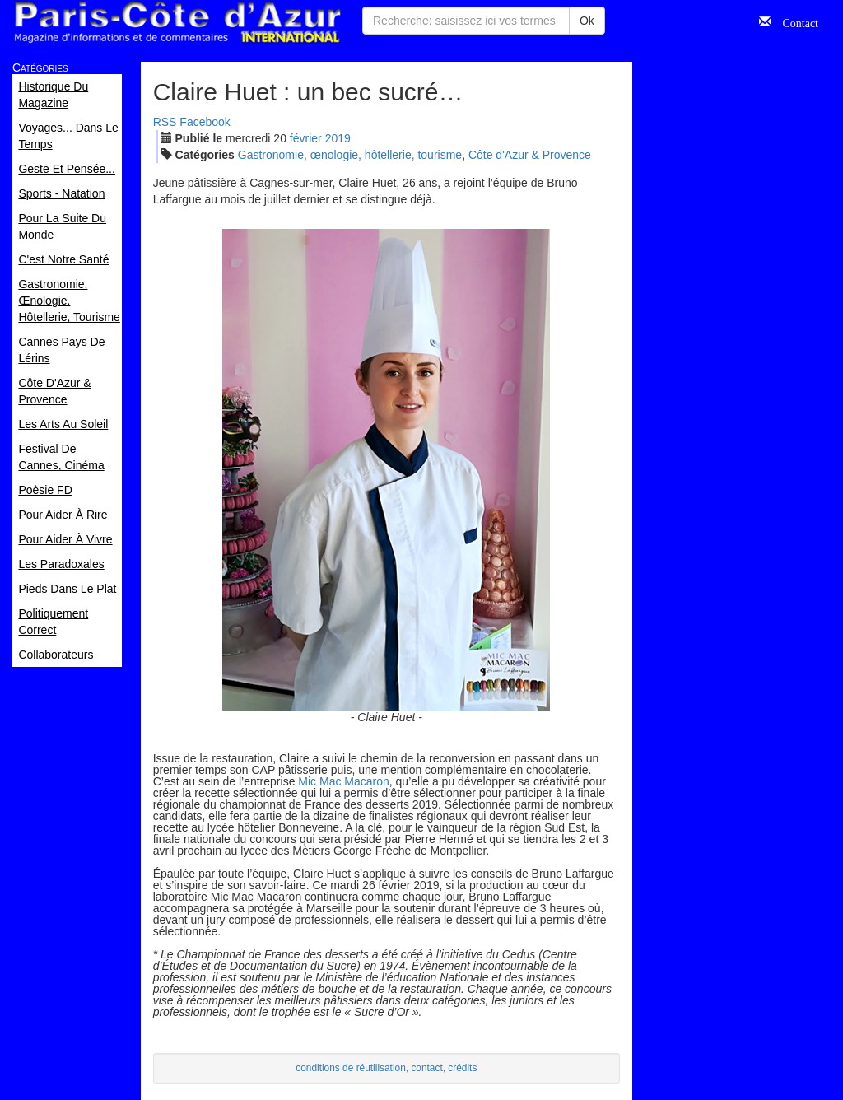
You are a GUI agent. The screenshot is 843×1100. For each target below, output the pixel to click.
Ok (587, 20)
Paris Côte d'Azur (177, 22)
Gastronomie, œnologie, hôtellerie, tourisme (350, 154)
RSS (165, 121)
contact (426, 1068)
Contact (794, 21)
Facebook (204, 121)
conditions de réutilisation (351, 1068)
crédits (462, 1068)
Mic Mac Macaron (343, 781)
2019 (338, 138)
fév (306, 138)
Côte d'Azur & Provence (529, 154)
